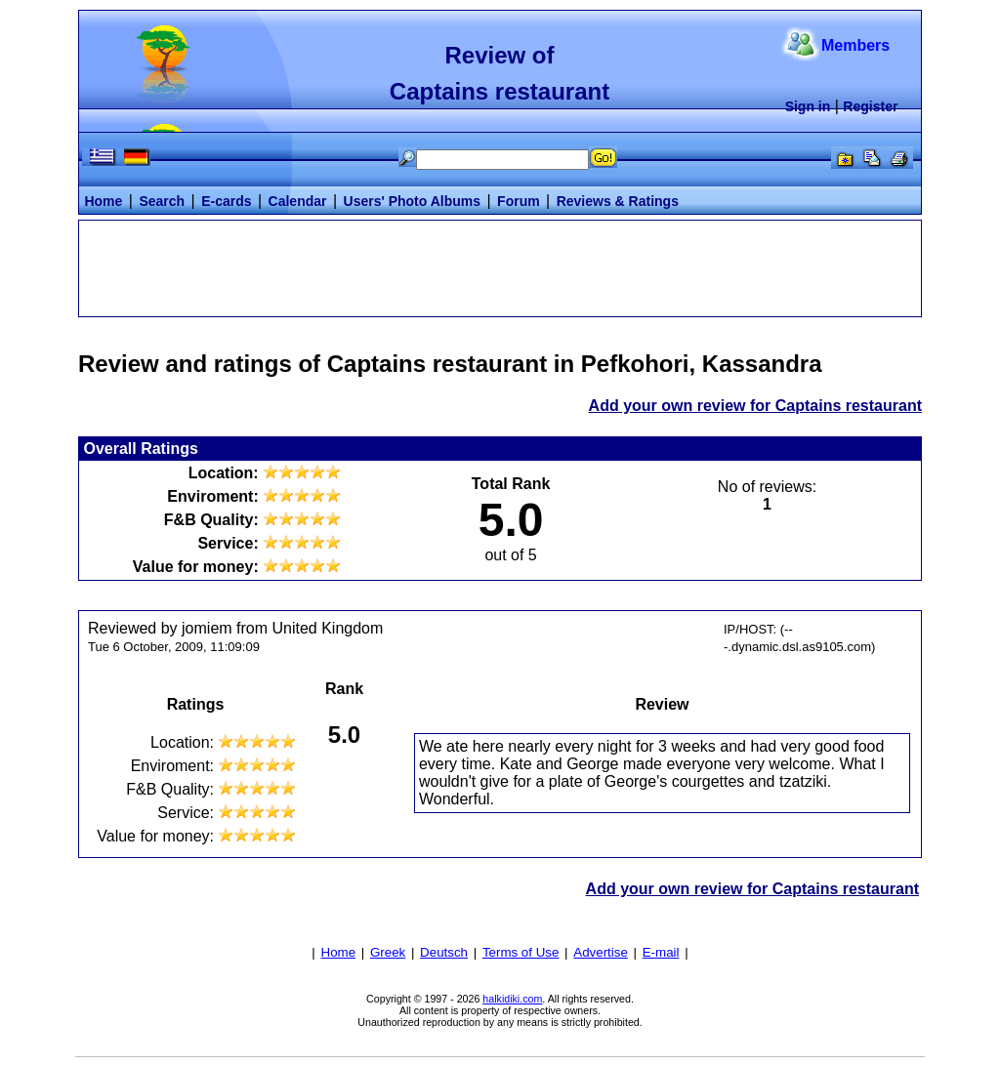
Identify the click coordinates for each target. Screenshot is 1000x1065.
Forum (518, 201)
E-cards (226, 201)
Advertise (600, 952)
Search (162, 201)
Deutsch (444, 952)
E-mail (661, 952)
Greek (387, 952)
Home (103, 201)
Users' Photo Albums (412, 201)
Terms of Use (521, 952)
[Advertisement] (500, 266)
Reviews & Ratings (618, 201)
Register (870, 106)
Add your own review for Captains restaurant (755, 405)
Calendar (298, 201)
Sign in (808, 106)
